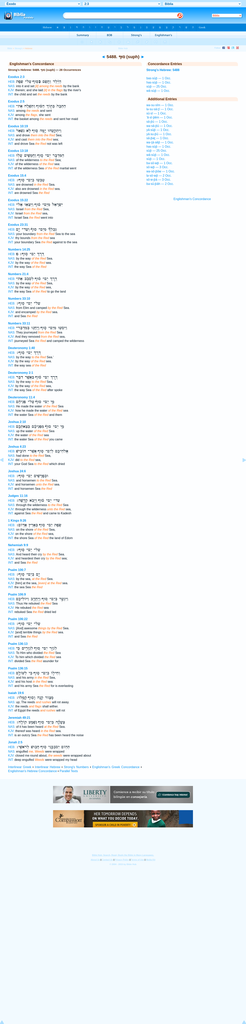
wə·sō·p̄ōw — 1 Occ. (160, 171)
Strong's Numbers (76, 767)
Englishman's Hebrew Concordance (32, 771)
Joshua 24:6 (17, 471)
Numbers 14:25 (19, 249)
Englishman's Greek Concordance (116, 767)
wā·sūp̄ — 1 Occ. (158, 90)
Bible (9, 48)
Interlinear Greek (19, 767)
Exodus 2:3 (16, 77)
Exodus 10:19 (18, 126)
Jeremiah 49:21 (19, 717)
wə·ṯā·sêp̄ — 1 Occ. (160, 142)
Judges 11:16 (17, 495)
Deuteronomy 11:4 (21, 397)
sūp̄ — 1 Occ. (155, 158)
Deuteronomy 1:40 (21, 348)
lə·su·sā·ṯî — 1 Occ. (160, 109)
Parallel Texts (69, 771)
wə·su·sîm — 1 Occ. (160, 105)
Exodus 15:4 (17, 175)
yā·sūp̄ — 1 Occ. (157, 130)
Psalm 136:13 (17, 643)
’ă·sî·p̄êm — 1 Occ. (159, 117)
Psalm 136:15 (17, 668)
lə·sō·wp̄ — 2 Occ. (159, 175)
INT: (10, 94)
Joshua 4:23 (17, 446)
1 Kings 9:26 (17, 520)
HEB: (11, 81)
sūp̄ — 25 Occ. (156, 86)
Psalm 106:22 (17, 619)
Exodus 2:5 (16, 101)
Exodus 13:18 (18, 150)
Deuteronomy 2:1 (20, 372)
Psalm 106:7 (17, 570)
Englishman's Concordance (192, 199)
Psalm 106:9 (17, 594)
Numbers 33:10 (19, 298)
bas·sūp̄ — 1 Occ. (158, 78)
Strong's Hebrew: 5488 (163, 70)
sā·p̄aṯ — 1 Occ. (157, 138)
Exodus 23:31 (18, 224)
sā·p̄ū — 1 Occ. (157, 121)
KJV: (11, 90)
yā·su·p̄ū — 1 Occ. (159, 134)
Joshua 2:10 (17, 421)
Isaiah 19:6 (16, 693)
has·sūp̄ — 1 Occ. (158, 82)
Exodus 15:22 (18, 200)
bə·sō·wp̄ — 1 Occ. (159, 163)
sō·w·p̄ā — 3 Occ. (158, 179)
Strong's (18, 48)
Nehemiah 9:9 (18, 545)
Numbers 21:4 (18, 274)
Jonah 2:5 (15, 742)
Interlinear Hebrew (47, 767)
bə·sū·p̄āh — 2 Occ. (160, 183)
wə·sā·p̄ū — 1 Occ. (159, 125)
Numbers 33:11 (19, 323)
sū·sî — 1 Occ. (156, 113)
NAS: (11, 86)
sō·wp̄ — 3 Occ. (157, 167)
